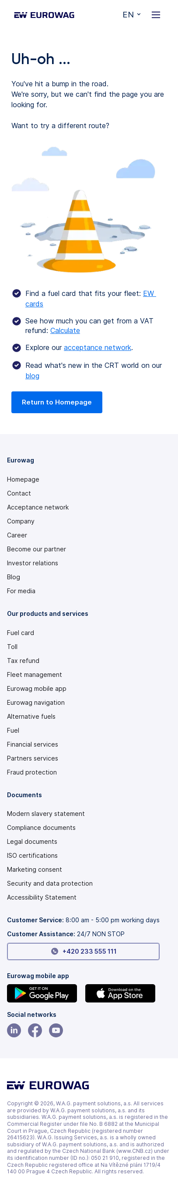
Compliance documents (41, 827)
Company (21, 521)
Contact (19, 493)
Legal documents (32, 841)
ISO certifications (32, 855)
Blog (13, 577)
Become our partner (36, 549)
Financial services (32, 744)
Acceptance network (38, 507)
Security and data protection (50, 883)
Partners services (32, 758)
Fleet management (34, 674)
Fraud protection (32, 772)
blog (32, 375)
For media (21, 591)
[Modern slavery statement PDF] (83, 813)
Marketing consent (34, 869)
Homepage (23, 479)
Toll (12, 646)
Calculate (65, 330)
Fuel (13, 730)
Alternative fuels (31, 716)
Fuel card (20, 632)
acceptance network (97, 347)
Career (17, 535)
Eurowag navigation (36, 702)
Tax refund (23, 660)
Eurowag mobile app (36, 688)
